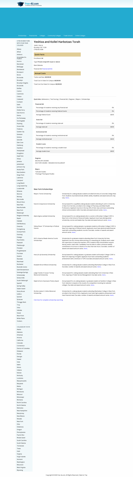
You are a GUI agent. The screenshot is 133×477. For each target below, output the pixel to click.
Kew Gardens (21, 172)
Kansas (19, 373)
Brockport (20, 72)
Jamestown (20, 164)
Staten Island (21, 289)
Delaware (20, 351)
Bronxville (20, 77)
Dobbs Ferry (21, 110)
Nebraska (20, 408)
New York (20, 210)
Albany (19, 49)
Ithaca (19, 159)
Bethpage (20, 67)
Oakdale (19, 221)
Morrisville (20, 199)
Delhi (18, 105)
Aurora (19, 61)
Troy (18, 305)
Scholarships (22, 36)
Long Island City (22, 186)
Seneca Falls (21, 278)
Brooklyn (20, 80)
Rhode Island (21, 438)
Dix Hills (19, 107)
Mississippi (20, 397)
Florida (19, 354)
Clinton (19, 96)
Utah (18, 451)
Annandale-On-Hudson (22, 58)
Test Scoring (54, 99)
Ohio (18, 424)
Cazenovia (20, 94)
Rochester (20, 264)
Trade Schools (68, 36)
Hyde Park (20, 156)
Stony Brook (21, 291)
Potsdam (19, 248)
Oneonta (19, 226)
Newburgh (20, 213)
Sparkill (19, 283)
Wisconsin (20, 465)
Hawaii (19, 359)
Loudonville (20, 188)
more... (67, 198)
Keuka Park (20, 169)
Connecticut (20, 346)
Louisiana (20, 378)
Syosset (19, 297)
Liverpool (20, 180)
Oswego (19, 237)
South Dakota (21, 443)
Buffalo (19, 88)
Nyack (19, 218)
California (20, 340)
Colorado (20, 343)
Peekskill (19, 243)
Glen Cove (20, 142)
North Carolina (21, 402)
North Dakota (21, 405)
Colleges (42, 36)
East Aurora (20, 113)
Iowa (18, 362)
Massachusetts (21, 381)
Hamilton (20, 148)
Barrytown (20, 64)
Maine (19, 386)
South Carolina (21, 440)
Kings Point (20, 175)
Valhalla (19, 310)
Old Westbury (21, 224)
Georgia (19, 356)
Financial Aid (33, 36)
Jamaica (19, 161)
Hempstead (20, 151)
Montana (20, 400)
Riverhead (20, 261)
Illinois (19, 367)
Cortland (19, 102)
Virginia (19, 454)
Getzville (19, 140)
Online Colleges (80, 36)
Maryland (20, 383)
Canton (19, 91)
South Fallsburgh (22, 280)
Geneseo (19, 134)
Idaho (19, 365)
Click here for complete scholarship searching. (48, 300)
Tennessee (20, 446)
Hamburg (20, 145)
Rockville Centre (22, 267)
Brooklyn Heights (22, 83)
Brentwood (20, 69)
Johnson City (21, 167)
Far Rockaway (21, 118)
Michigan (20, 389)
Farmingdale (21, 121)
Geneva (19, 137)
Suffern (19, 294)
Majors (78, 99)
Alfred (19, 52)
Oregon (19, 429)
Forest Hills (20, 126)
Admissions (45, 99)
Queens (19, 256)
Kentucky (20, 375)
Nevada (19, 419)
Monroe (19, 194)
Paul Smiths (20, 240)
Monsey (19, 197)
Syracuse (20, 299)
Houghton (20, 153)
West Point (20, 316)
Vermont (19, 459)
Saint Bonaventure (23, 270)
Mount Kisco (21, 202)
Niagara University (23, 215)
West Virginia (21, 467)
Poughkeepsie (21, 251)
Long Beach (20, 183)
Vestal (19, 313)
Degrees (71, 99)
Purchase (20, 253)
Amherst (19, 54)
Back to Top (83, 475)
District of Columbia (23, 348)
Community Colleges (54, 36)
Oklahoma (20, 427)
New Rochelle (21, 207)
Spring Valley (21, 286)
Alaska (19, 329)
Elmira (19, 115)
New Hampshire (22, 411)
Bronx (19, 75)
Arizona (19, 337)
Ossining (19, 234)
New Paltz (20, 205)
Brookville (20, 86)
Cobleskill (20, 99)
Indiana (19, 370)
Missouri (19, 394)
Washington (21, 462)
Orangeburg (21, 229)
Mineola (19, 191)
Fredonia (19, 129)
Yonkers (19, 321)
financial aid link (47, 69)
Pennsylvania (21, 432)
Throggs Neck (21, 302)
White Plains (21, 318)
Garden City (20, 132)
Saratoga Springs (22, 272)
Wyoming (20, 470)
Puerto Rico (20, 435)
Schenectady (21, 275)
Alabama (19, 332)
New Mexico (21, 416)
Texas (19, 448)
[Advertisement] (66, 21)
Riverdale (20, 259)
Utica (18, 307)
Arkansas (20, 335)
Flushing (19, 123)
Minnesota (20, 392)
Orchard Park (21, 232)
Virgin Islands (21, 457)
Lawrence (20, 178)
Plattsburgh (21, 245)
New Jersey (20, 413)
